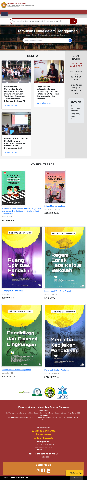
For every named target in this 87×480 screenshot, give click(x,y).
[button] (6, 38)
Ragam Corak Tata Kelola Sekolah (57, 291)
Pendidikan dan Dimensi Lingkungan (16, 370)
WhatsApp (76, 473)
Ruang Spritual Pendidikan (12, 291)
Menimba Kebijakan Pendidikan (56, 370)
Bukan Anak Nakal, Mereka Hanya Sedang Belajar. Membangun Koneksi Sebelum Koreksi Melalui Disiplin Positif (21, 211)
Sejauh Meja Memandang (54, 206)
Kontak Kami (76, 478)
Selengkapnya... (11, 105)
